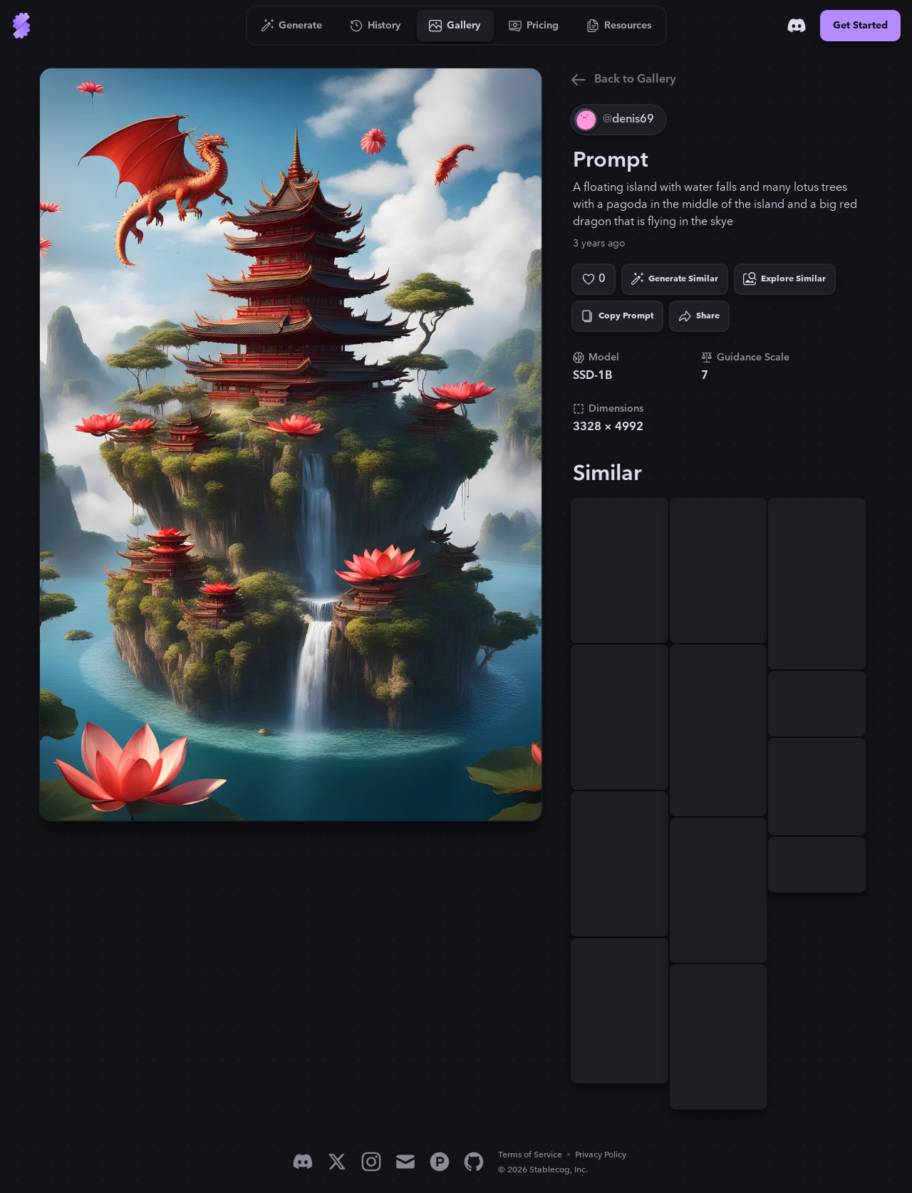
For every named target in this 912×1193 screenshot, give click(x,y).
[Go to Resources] (619, 25)
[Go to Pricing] (534, 25)
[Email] (405, 1162)
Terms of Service (530, 1155)
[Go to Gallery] (455, 25)
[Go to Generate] (291, 25)
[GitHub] (474, 1162)
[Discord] (796, 26)
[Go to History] (375, 25)
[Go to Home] (21, 25)
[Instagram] (371, 1162)
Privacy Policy (600, 1155)
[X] (337, 1162)
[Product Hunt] (440, 1162)
